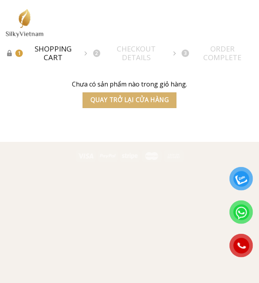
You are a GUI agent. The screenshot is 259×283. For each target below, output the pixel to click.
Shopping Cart (43, 53)
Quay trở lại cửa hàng (129, 100)
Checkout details (124, 53)
